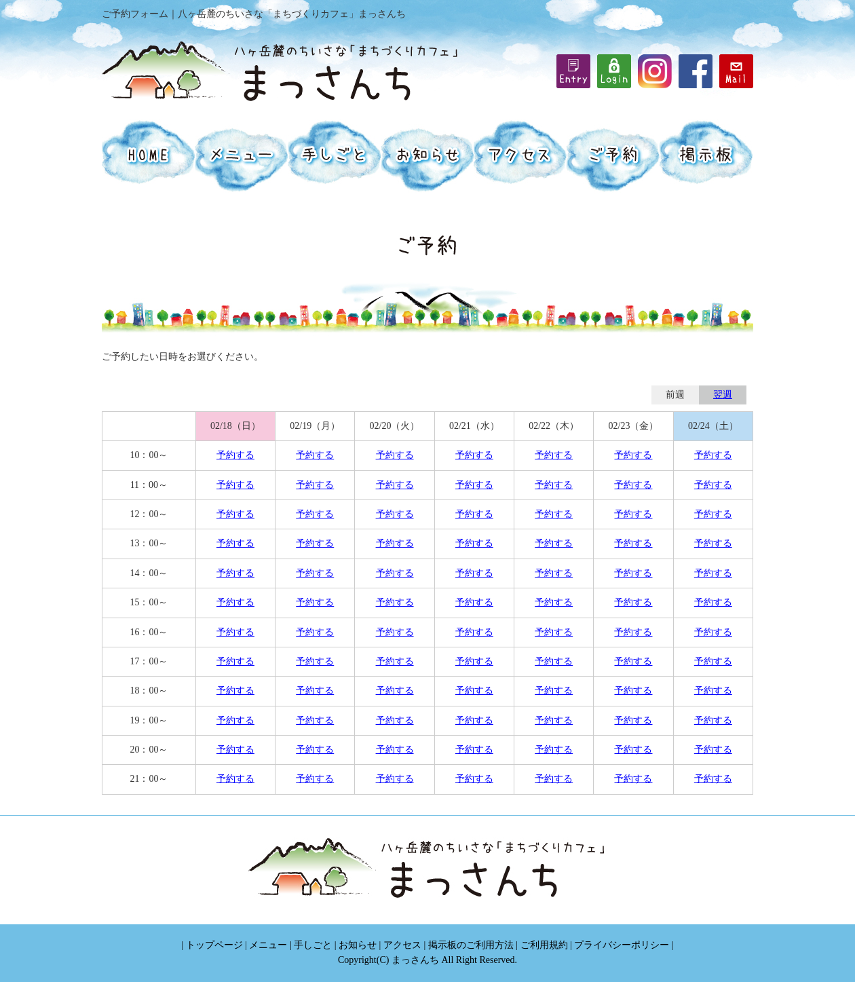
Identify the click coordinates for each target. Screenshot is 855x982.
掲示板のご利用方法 (471, 945)
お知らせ (358, 945)
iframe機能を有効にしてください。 (614, 71)
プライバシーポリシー (621, 945)
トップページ (214, 945)
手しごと (313, 945)
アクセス (402, 945)
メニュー (268, 945)
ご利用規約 (544, 945)
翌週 (722, 395)
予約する (235, 455)
